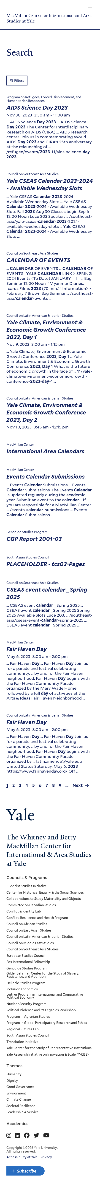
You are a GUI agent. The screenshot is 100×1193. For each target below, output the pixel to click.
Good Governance (20, 1087)
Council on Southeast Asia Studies (32, 949)
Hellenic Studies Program (25, 983)
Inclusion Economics (22, 989)
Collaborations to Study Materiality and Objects (43, 899)
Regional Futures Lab (22, 1029)
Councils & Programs (26, 877)
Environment (16, 1093)
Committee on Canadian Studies (31, 905)
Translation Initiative (22, 1041)
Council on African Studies (26, 924)
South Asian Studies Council (27, 1035)
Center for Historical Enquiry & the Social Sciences (45, 892)
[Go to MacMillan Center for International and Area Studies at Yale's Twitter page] (36, 1136)
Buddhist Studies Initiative (26, 886)
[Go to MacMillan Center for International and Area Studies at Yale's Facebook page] (27, 1136)
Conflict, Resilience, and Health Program (37, 917)
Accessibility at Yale (22, 1157)
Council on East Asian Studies (28, 930)
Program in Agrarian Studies (28, 1016)
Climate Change (18, 1099)
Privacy (46, 1157)
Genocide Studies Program (27, 968)
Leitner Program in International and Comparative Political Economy (44, 996)
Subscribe (26, 1170)
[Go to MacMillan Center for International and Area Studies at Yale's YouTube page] (46, 1136)
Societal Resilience (20, 1106)
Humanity (14, 1074)
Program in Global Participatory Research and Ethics (46, 1023)
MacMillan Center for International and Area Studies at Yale (49, 18)
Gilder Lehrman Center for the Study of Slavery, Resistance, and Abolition (42, 975)
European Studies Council (26, 955)
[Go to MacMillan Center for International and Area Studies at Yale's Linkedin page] (17, 1136)
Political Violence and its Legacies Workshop (41, 1010)
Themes (14, 1065)
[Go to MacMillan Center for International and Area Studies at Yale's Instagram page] (8, 1136)
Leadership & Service (22, 1112)
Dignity (12, 1080)
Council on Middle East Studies (30, 943)
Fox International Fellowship (28, 962)
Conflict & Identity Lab (23, 911)
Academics (17, 1123)
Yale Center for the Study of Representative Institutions (49, 1048)
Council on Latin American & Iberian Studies (39, 936)
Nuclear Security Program (26, 1004)
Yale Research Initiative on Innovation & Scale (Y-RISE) (47, 1054)
